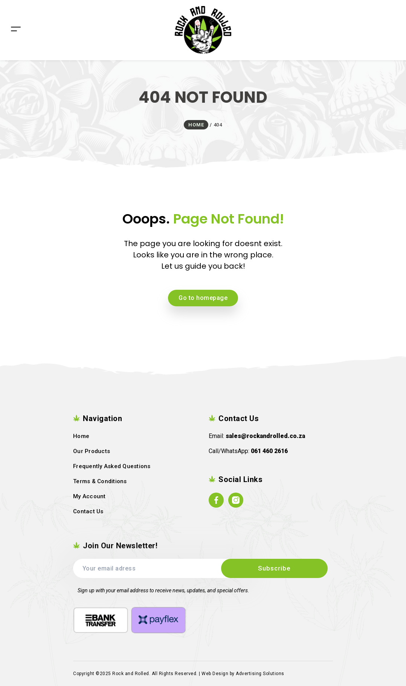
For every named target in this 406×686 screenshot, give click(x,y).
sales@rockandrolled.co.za (265, 436)
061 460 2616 (269, 451)
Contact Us (88, 511)
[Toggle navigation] (16, 17)
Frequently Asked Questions (112, 466)
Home (81, 436)
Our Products (91, 451)
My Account (89, 496)
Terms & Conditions (100, 481)
